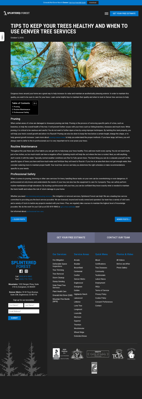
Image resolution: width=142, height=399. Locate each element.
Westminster (80, 337)
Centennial (79, 274)
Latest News (101, 283)
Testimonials (101, 278)
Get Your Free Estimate (124, 13)
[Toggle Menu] (106, 14)
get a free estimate (68, 207)
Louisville (78, 320)
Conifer (77, 278)
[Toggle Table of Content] (33, 103)
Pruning (17, 107)
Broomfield (79, 270)
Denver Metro (80, 283)
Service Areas (83, 255)
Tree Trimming (59, 273)
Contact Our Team (118, 238)
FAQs (97, 291)
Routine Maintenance (22, 110)
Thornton (78, 332)
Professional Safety (21, 112)
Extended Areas (81, 345)
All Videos (121, 262)
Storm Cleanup (59, 281)
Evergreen (78, 291)
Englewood (79, 287)
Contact (99, 312)
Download (93, 3)
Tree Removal (59, 277)
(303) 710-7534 (25, 280)
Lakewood (78, 303)
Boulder (77, 266)
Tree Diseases (101, 270)
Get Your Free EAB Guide (77, 3)
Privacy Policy (101, 299)
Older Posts (20, 219)
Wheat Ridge (80, 341)
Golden (77, 295)
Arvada (77, 262)
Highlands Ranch (82, 299)
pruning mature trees (57, 137)
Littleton (78, 307)
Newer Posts (121, 219)
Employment (101, 287)
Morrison (78, 324)
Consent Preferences (105, 307)
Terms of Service (103, 295)
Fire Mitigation (59, 262)
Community (100, 274)
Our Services (61, 255)
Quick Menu (102, 255)
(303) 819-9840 (25, 277)
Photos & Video (126, 255)
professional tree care (36, 211)
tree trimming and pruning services (40, 196)
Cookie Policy (101, 303)
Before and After (124, 266)
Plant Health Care (60, 296)
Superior (78, 328)
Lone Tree (78, 312)
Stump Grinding (60, 285)
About (98, 262)
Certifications (101, 266)
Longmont (78, 316)
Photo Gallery (123, 270)
